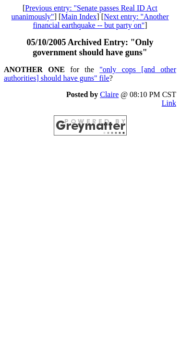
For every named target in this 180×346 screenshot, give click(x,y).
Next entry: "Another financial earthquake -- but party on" (101, 20)
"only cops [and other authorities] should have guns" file (90, 73)
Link (169, 103)
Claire (109, 94)
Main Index (78, 16)
